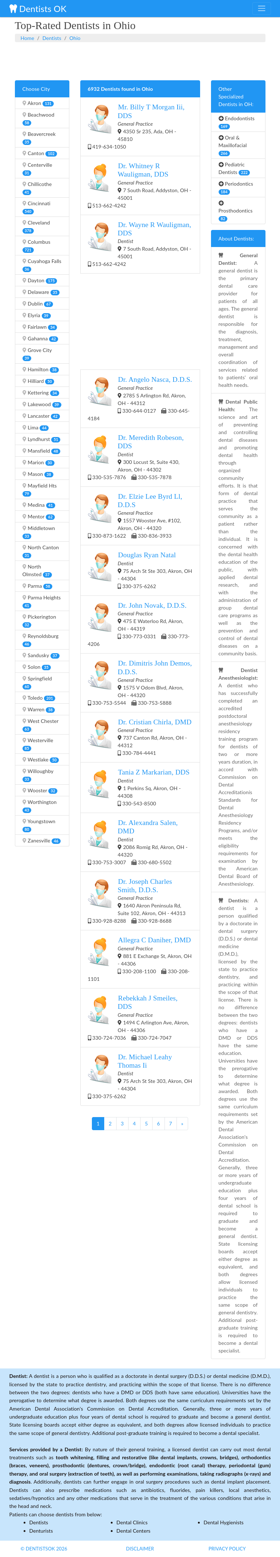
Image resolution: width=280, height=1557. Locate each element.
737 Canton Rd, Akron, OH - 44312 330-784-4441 (140, 737)
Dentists (51, 38)
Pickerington (39, 621)
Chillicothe (37, 188)
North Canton (41, 551)
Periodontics (236, 188)
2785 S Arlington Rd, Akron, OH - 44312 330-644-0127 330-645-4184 (140, 398)
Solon (37, 667)
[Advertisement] (140, 60)
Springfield (37, 682)
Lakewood (42, 404)
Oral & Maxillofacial (233, 145)
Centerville (37, 169)
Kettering (41, 392)
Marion (38, 462)
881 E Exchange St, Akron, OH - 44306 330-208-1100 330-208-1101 (140, 959)
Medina (39, 505)
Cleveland (36, 226)
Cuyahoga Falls (42, 265)
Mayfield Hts (40, 489)
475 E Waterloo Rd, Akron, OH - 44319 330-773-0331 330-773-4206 (139, 624)
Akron (38, 103)
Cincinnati (36, 207)
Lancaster (41, 416)
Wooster (40, 790)
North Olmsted (37, 570)
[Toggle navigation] (261, 8)
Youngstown (39, 825)
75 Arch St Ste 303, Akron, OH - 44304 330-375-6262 (140, 570)
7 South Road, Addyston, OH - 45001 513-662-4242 (139, 185)
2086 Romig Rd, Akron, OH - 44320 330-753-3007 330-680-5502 (138, 841)
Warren (39, 709)
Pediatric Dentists (234, 168)
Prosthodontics (236, 211)
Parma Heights (42, 601)
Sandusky (41, 655)
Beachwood (38, 119)
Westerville (38, 744)
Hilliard (38, 381)
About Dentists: (236, 238)
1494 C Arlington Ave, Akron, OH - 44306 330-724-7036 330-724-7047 (138, 1017)
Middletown (39, 532)
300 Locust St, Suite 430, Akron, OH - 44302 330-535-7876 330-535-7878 (136, 456)
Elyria (37, 315)
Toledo (39, 698)
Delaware (41, 292)
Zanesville (42, 840)
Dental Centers (134, 1531)
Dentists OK (37, 8)
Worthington (40, 806)
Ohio (75, 38)
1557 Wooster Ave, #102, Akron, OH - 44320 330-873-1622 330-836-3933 (135, 515)
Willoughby (38, 775)
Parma (38, 586)
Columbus (36, 246)
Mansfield (42, 451)
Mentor (39, 516)
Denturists (41, 1531)
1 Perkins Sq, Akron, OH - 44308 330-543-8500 (139, 787)
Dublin (38, 303)
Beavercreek (39, 138)
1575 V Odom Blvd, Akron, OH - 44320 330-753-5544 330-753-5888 (140, 682)
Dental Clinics (132, 1522)
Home (28, 38)
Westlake (41, 759)
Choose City (36, 89)
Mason (38, 474)
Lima (36, 427)
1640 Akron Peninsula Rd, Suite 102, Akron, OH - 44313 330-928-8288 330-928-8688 (137, 900)
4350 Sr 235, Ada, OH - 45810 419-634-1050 (136, 126)
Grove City (37, 354)
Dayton (40, 280)
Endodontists (237, 122)
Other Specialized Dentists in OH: (236, 96)
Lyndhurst (42, 439)
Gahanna (40, 338)
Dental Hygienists (224, 1522)
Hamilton (41, 369)
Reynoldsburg (41, 640)
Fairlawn (40, 327)
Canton (40, 153)
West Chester (41, 725)
